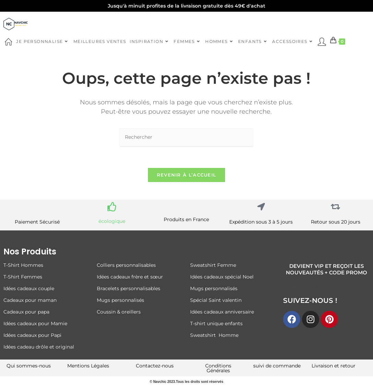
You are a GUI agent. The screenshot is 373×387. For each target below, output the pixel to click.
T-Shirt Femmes (22, 277)
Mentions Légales (88, 366)
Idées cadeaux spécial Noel (223, 277)
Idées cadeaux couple (29, 288)
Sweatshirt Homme (214, 335)
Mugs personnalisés (120, 300)
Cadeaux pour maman (30, 300)
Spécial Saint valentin (216, 300)
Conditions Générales (218, 368)
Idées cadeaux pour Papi (32, 335)
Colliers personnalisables (126, 265)
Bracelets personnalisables (129, 288)
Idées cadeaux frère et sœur (130, 277)
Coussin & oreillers (119, 312)
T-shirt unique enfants (216, 323)
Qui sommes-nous (29, 366)
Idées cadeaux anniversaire (222, 312)
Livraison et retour (333, 366)
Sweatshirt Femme (213, 265)
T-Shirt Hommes (23, 265)
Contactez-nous (155, 366)
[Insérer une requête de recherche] (186, 137)
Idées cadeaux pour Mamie (35, 323)
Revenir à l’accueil (187, 175)
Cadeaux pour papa (26, 312)
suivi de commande (277, 366)
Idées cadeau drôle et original (38, 347)
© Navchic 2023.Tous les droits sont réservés (186, 382)
